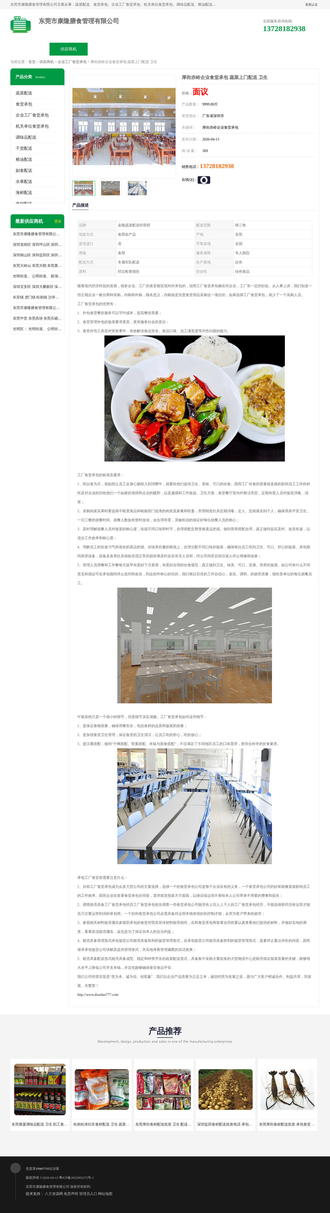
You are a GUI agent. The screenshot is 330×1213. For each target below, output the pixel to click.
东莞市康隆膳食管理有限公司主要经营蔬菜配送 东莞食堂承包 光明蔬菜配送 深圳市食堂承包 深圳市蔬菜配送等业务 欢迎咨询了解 (37, 234)
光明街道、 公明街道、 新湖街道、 (37, 276)
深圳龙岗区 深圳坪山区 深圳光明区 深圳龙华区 (37, 244)
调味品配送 (26, 137)
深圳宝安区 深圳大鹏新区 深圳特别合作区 (37, 287)
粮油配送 (24, 159)
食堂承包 (24, 104)
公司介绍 (146, 49)
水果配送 (24, 181)
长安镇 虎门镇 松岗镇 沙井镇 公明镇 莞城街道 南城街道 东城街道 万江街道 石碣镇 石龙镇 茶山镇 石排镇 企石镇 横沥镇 (37, 297)
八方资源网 (54, 1194)
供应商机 (68, 49)
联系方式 (262, 49)
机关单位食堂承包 (32, 126)
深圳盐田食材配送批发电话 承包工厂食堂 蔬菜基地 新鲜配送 (245, 1124)
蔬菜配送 (24, 93)
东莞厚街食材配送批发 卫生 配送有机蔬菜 (168, 1124)
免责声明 (71, 1194)
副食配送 (24, 170)
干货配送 (24, 148)
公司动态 (184, 49)
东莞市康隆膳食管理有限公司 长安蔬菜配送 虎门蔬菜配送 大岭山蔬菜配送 (37, 308)
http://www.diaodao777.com (97, 995)
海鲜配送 (24, 192)
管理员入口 (88, 1194)
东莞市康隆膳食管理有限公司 (47, 1187)
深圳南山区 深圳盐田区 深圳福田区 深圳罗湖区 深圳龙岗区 (37, 255)
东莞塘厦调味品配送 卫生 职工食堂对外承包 (47, 1124)
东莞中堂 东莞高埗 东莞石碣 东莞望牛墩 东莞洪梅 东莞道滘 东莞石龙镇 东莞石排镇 (37, 318)
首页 (32, 62)
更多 (58, 221)
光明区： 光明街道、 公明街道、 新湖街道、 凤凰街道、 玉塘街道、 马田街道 (37, 329)
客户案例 (223, 49)
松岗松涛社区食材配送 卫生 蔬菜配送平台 (106, 1124)
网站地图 (105, 1194)
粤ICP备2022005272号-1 (76, 1178)
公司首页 (30, 49)
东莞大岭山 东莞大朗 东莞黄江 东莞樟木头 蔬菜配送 (37, 266)
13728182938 (217, 166)
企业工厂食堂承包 (72, 62)
